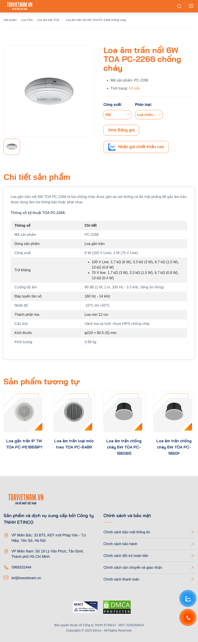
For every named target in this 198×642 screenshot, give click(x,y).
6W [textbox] (108, 115)
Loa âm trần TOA (48, 20)
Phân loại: (143, 104)
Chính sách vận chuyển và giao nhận (132, 567)
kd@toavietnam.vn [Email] (26, 578)
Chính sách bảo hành (120, 544)
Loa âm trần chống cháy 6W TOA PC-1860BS (123, 447)
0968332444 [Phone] (21, 567)
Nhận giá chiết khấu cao (136, 147)
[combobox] (117, 114)
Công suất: (112, 104)
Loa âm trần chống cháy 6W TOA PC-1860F (174, 447)
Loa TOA (27, 20)
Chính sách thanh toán (121, 579)
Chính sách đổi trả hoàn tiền (125, 556)
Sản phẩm (10, 20)
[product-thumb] (24, 411)
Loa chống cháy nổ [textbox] (150, 115)
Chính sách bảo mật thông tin (126, 532)
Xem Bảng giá (121, 130)
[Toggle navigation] (189, 6)
